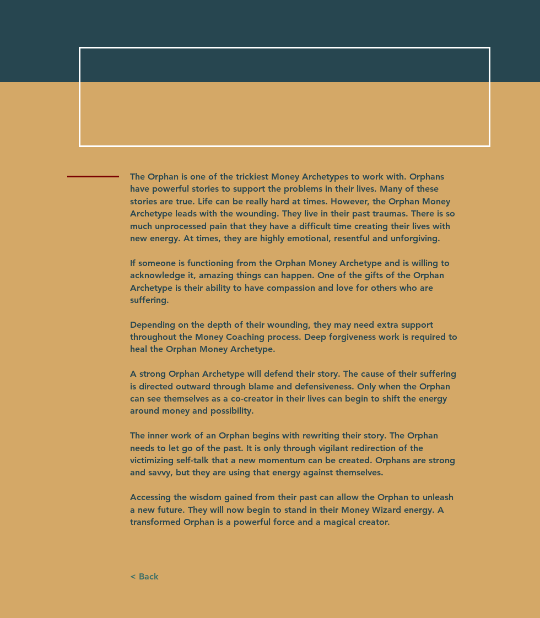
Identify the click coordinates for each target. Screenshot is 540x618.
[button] (144, 576)
